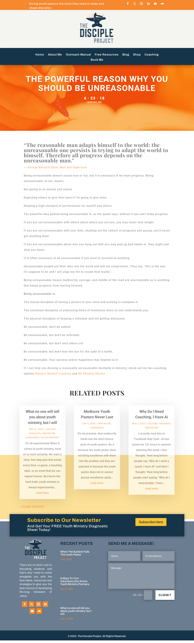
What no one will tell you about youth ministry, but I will (42, 423)
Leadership (32, 444)
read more (42, 499)
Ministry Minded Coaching (53, 376)
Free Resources (107, 54)
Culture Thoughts (159, 430)
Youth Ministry (50, 444)
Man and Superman (73, 170)
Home (39, 54)
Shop (137, 54)
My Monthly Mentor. (92, 376)
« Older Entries (31, 513)
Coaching (152, 54)
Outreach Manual (78, 54)
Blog (125, 54)
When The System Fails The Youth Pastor (74, 556)
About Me (55, 54)
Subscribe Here (151, 524)
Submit (165, 597)
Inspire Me (94, 105)
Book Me (97, 60)
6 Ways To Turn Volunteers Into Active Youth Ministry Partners (74, 583)
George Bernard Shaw (43, 170)
